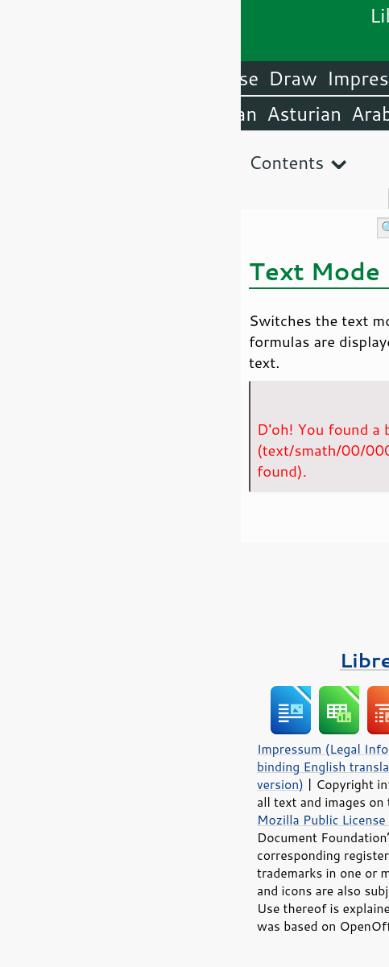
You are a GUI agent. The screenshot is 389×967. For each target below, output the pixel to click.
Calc (187, 78)
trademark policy (245, 908)
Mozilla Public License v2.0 (95, 820)
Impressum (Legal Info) (84, 749)
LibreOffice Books (195, 660)
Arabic (138, 113)
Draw (51, 78)
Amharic (212, 113)
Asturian (63, 113)
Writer (244, 78)
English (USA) (321, 113)
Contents (45, 162)
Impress (122, 78)
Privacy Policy (204, 749)
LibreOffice (333, 78)
